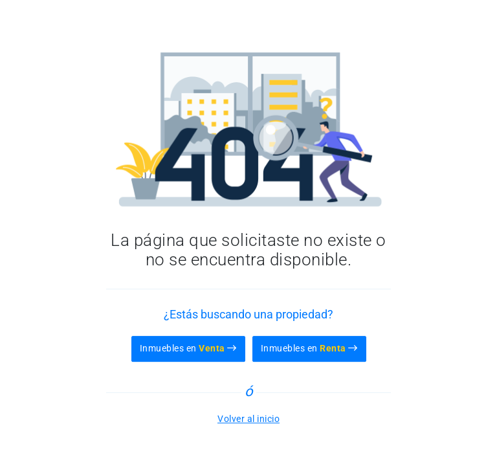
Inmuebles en (188, 348)
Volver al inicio (248, 419)
